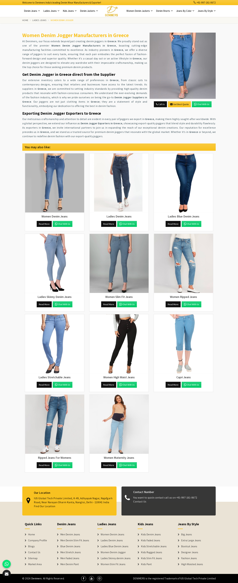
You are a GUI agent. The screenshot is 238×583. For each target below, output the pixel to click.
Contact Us (34, 552)
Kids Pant (146, 564)
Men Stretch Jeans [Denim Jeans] (70, 552)
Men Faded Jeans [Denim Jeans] (69, 558)
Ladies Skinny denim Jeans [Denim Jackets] (116, 558)
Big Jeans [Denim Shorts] (186, 534)
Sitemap (33, 558)
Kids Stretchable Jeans (154, 546)
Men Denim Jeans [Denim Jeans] (70, 534)
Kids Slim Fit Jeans (151, 558)
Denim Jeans (32, 10)
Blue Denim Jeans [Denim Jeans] (70, 546)
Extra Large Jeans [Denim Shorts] (191, 540)
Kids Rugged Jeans (151, 552)
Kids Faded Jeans (150, 540)
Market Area (35, 564)
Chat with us (201, 104)
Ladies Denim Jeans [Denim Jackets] (112, 540)
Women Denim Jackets (139, 10)
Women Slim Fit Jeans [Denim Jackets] (113, 564)
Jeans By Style (207, 10)
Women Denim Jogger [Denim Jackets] (113, 552)
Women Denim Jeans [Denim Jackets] (112, 534)
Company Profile (37, 540)
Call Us (160, 104)
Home (25, 20)
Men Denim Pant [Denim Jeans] (69, 564)
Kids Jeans (70, 10)
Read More (44, 223)
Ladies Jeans (51, 10)
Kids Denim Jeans (151, 534)
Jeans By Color (185, 10)
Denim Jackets (89, 10)
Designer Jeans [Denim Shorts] (189, 552)
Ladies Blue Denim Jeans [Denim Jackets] (114, 546)
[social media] (83, 578)
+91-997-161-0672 (205, 2)
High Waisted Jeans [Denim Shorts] (192, 564)
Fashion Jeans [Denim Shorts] (189, 558)
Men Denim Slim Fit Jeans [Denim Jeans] (74, 540)
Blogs (31, 546)
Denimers (36, 578)
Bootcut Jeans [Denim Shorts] (189, 546)
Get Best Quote (179, 104)
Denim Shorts (164, 10)
